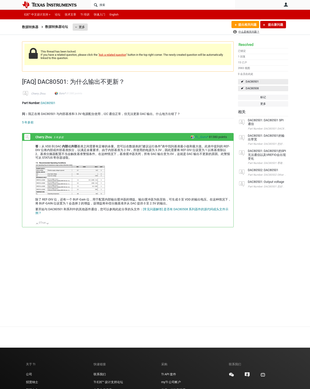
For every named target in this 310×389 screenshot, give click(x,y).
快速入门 (99, 14)
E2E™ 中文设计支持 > (37, 14)
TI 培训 (84, 14)
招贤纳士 (32, 382)
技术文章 (70, 14)
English (114, 14)
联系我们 (100, 374)
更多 (82, 27)
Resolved (245, 44)
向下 (47, 224)
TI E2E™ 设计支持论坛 (108, 382)
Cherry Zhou (38, 93)
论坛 (57, 14)
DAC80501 (252, 81)
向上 (37, 224)
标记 (263, 97)
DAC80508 (252, 88)
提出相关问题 (247, 24)
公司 (29, 374)
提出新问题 (275, 24)
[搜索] (163, 5)
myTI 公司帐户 (171, 382)
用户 (286, 4)
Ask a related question (112, 54)
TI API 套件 (168, 374)
